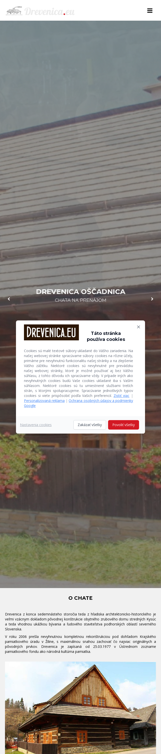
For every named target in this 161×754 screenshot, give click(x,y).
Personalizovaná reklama (44, 400)
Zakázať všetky (90, 424)
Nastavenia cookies (36, 424)
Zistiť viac (122, 395)
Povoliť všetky (123, 424)
